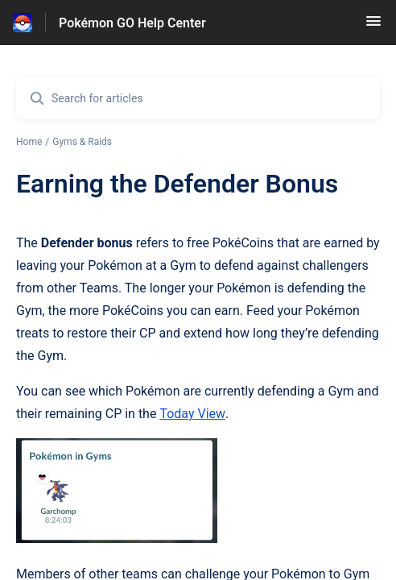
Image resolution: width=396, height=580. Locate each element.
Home (29, 141)
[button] (373, 26)
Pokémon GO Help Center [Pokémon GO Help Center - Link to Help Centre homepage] (132, 23)
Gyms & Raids (82, 141)
